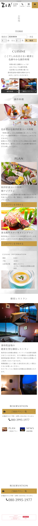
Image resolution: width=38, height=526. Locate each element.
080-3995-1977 (20, 419)
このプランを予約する (13, 204)
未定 (31, 37)
